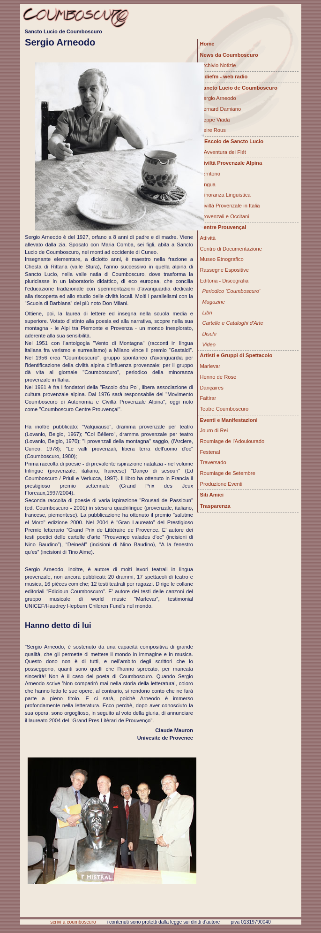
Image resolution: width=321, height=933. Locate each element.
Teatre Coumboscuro (224, 409)
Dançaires (212, 387)
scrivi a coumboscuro (73, 922)
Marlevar (210, 366)
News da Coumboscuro (229, 55)
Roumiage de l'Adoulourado (232, 441)
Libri (207, 312)
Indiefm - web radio (224, 76)
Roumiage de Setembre (227, 473)
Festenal (210, 452)
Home (207, 43)
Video (209, 344)
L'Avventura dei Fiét (223, 152)
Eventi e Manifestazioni (229, 420)
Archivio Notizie (218, 65)
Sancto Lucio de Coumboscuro (238, 88)
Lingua (208, 184)
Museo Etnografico (222, 259)
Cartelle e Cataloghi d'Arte (232, 323)
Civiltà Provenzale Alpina (231, 163)
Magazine (213, 302)
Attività (208, 238)
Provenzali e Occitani (224, 216)
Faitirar (208, 398)
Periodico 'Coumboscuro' (231, 291)
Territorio (210, 173)
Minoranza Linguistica (225, 195)
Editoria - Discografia (224, 280)
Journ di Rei (214, 430)
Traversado (213, 462)
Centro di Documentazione (231, 249)
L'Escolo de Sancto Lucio (232, 141)
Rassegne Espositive (224, 270)
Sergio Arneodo (218, 98)
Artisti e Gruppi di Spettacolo (236, 355)
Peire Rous (213, 130)
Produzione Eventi (221, 484)
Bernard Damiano (220, 109)
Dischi (209, 333)
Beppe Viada (215, 119)
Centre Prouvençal (223, 227)
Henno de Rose (218, 377)
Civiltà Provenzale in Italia (230, 205)
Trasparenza (215, 506)
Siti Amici (212, 494)
